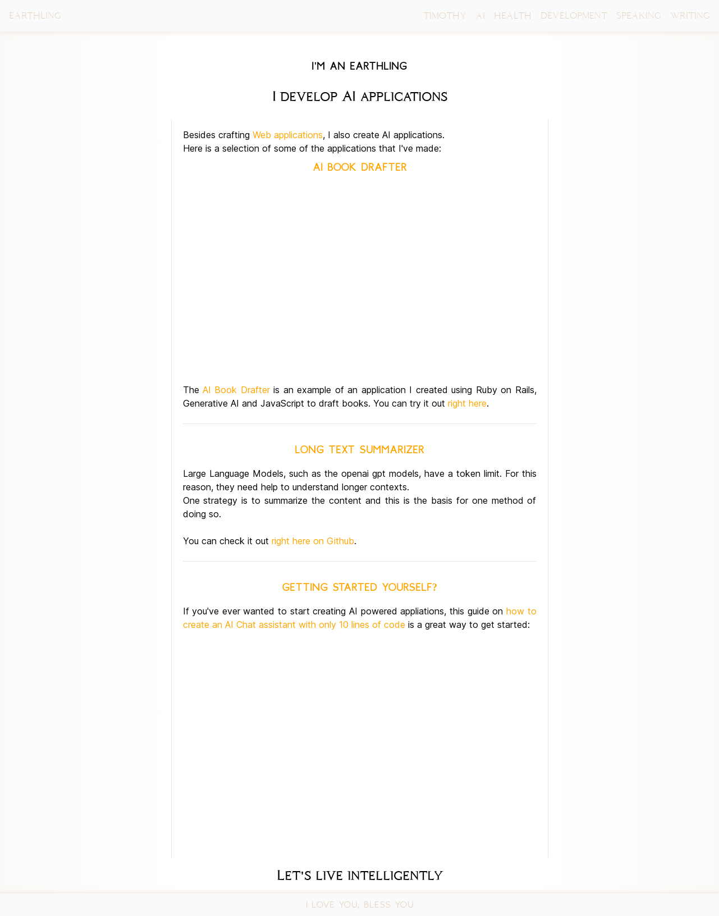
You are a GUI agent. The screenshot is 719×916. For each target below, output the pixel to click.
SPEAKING (638, 15)
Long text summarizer (359, 450)
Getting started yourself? (359, 587)
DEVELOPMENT (574, 15)
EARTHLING (35, 15)
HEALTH (513, 15)
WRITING (690, 15)
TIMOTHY (444, 15)
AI (480, 15)
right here (467, 403)
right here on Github (313, 540)
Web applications (288, 134)
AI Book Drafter (360, 167)
